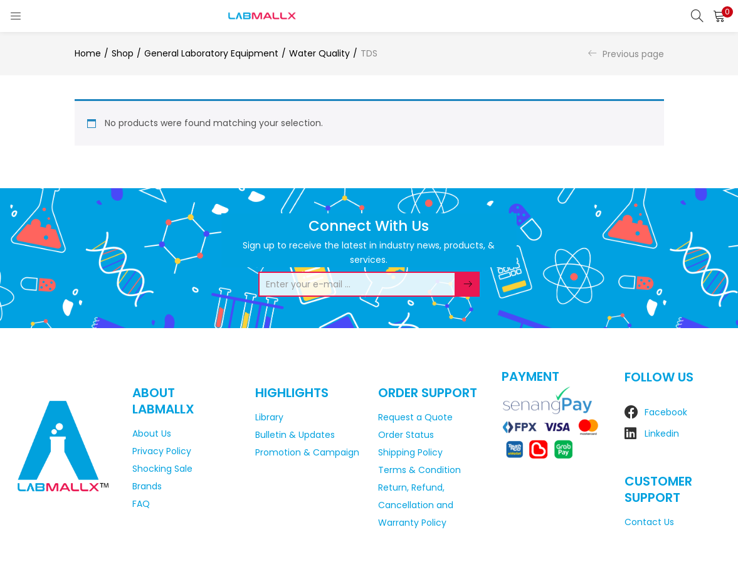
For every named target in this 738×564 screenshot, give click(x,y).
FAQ (141, 503)
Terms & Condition (419, 470)
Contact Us (649, 522)
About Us (151, 433)
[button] (719, 15)
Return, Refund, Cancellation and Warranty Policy (415, 505)
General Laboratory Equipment (211, 53)
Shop (123, 53)
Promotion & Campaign (307, 452)
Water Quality (319, 53)
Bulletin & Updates (295, 434)
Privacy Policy (161, 451)
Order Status (406, 434)
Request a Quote (415, 417)
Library (269, 417)
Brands (147, 486)
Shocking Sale (162, 468)
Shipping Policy (410, 452)
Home (88, 53)
